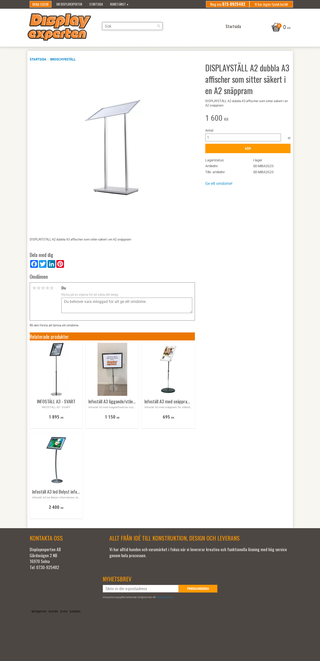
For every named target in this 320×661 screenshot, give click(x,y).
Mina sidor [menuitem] (40, 4)
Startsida (38, 59)
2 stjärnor (39, 288)
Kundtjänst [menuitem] (118, 4)
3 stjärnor (43, 288)
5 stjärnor (52, 288)
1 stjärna (34, 288)
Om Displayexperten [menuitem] (69, 4)
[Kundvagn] (280, 27)
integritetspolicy (164, 597)
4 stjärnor (47, 288)
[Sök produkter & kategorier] (132, 26)
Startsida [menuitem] (96, 4)
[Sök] (159, 26)
